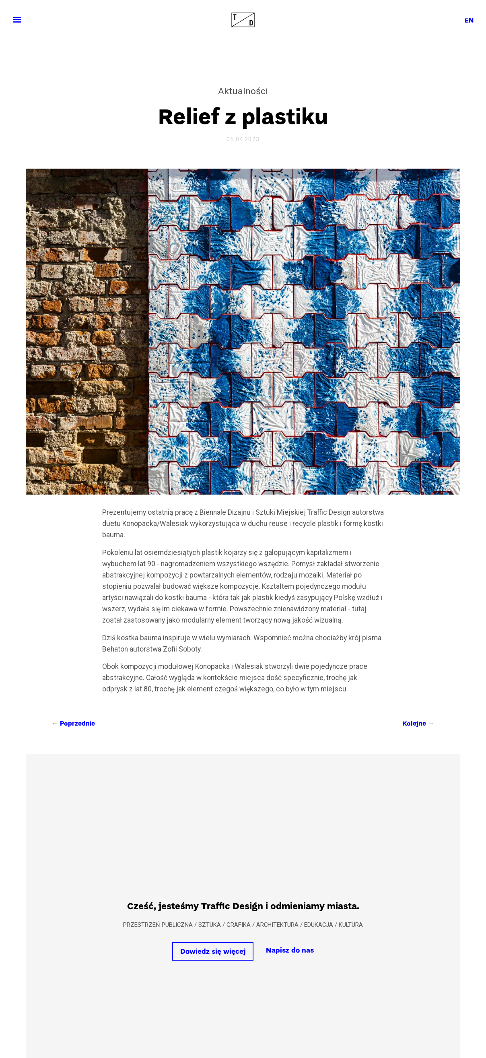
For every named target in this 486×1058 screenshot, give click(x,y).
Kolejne (414, 724)
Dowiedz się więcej (213, 952)
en (469, 21)
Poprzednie (77, 724)
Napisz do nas (290, 950)
